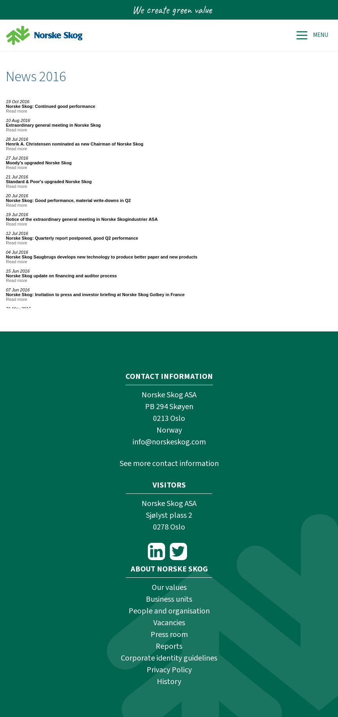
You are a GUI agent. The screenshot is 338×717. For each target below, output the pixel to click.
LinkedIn (156, 551)
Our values (169, 587)
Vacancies (169, 622)
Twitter (178, 551)
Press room (169, 634)
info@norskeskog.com (169, 442)
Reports (169, 646)
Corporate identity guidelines (169, 658)
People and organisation (169, 611)
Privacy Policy (169, 669)
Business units (169, 599)
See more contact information (169, 463)
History (169, 681)
